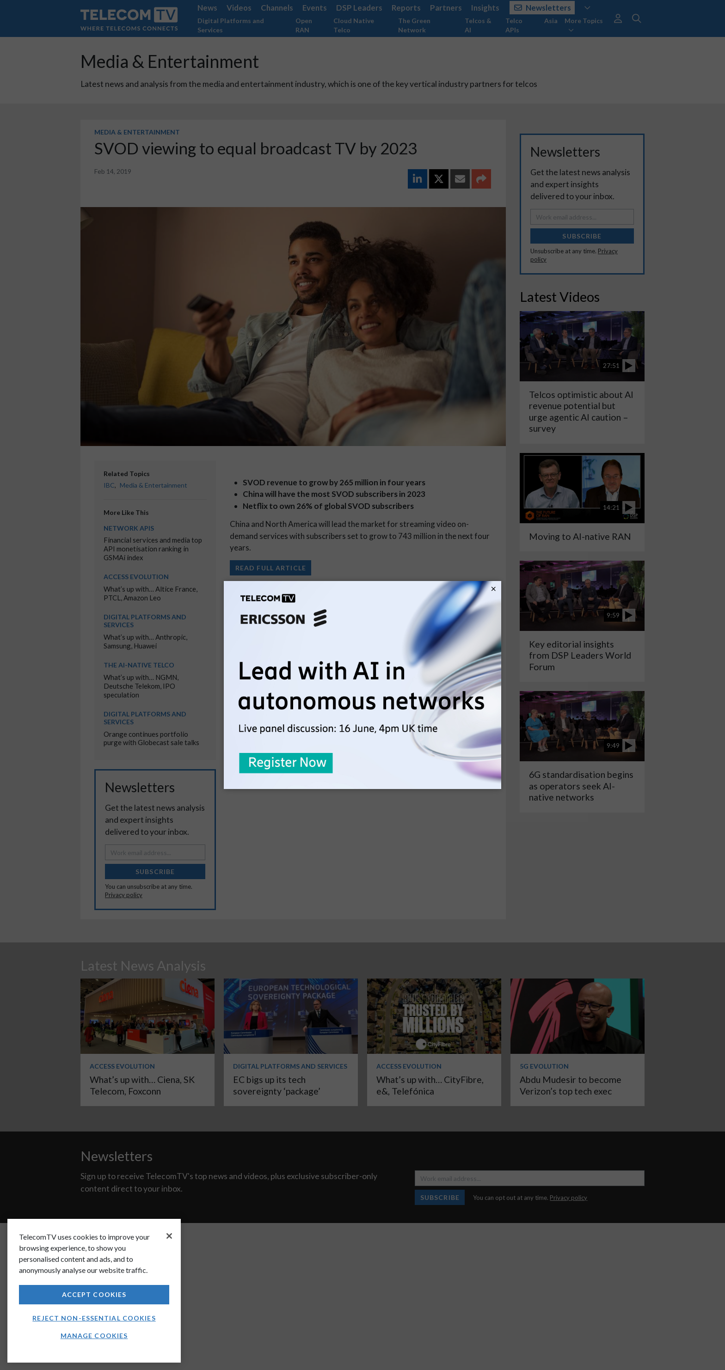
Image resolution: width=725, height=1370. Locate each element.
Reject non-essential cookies (93, 1318)
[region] (94, 1291)
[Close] (169, 1236)
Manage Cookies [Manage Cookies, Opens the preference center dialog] (94, 1335)
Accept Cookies (94, 1294)
